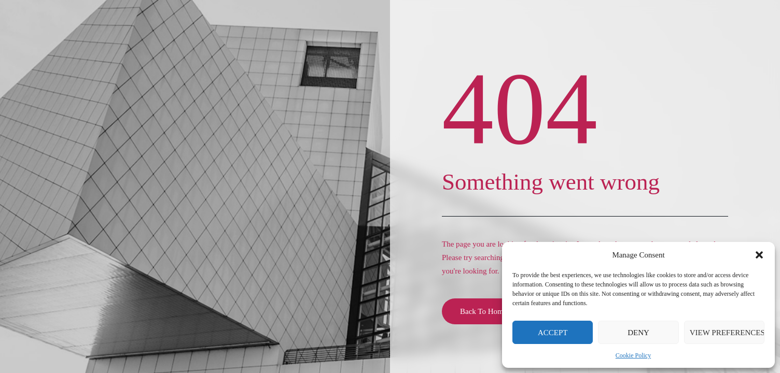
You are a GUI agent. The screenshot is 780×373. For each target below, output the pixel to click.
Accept (553, 332)
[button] (759, 255)
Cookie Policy (633, 355)
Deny (638, 332)
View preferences (727, 332)
